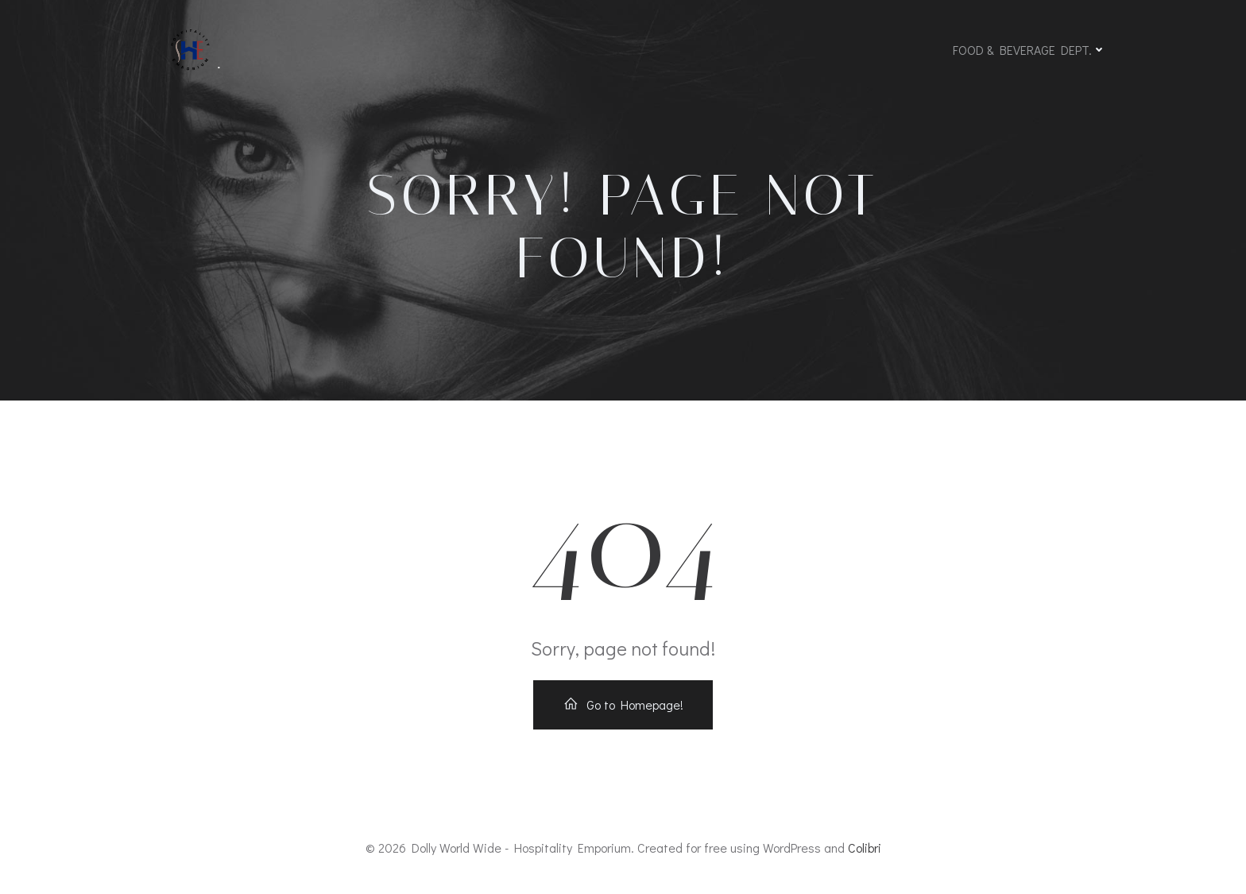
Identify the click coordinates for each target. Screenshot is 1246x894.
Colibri (864, 847)
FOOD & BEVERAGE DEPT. (1029, 49)
